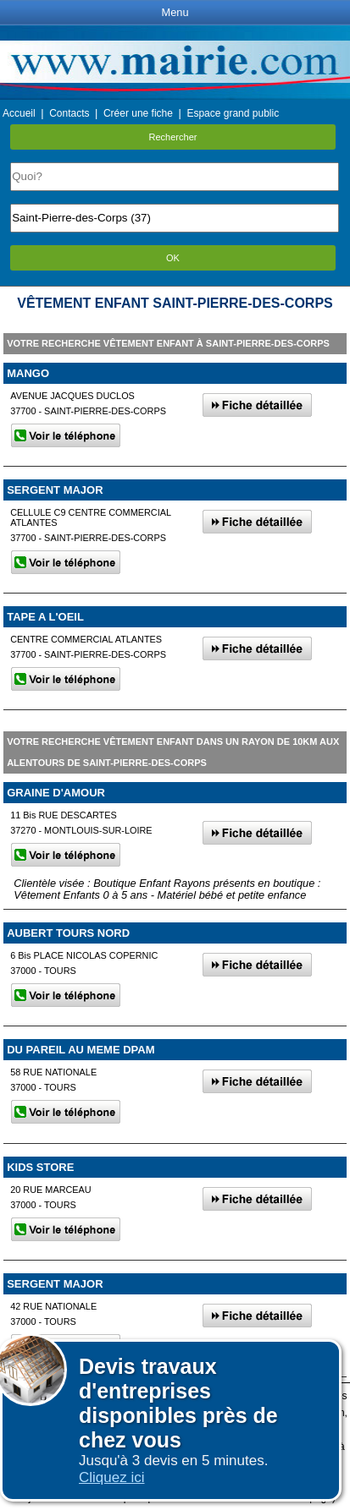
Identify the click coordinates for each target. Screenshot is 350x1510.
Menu (174, 12)
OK (173, 258)
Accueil (19, 113)
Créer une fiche (138, 113)
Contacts (69, 113)
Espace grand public (232, 113)
